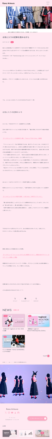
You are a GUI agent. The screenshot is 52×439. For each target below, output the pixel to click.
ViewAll (46, 356)
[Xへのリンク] (15, 299)
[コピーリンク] (36, 299)
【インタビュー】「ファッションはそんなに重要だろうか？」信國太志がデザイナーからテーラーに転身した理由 (26, 256)
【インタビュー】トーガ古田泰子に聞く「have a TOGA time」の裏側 (22, 138)
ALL (9, 362)
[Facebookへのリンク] (25, 299)
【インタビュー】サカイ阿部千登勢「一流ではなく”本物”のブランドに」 (23, 196)
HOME (4, 362)
